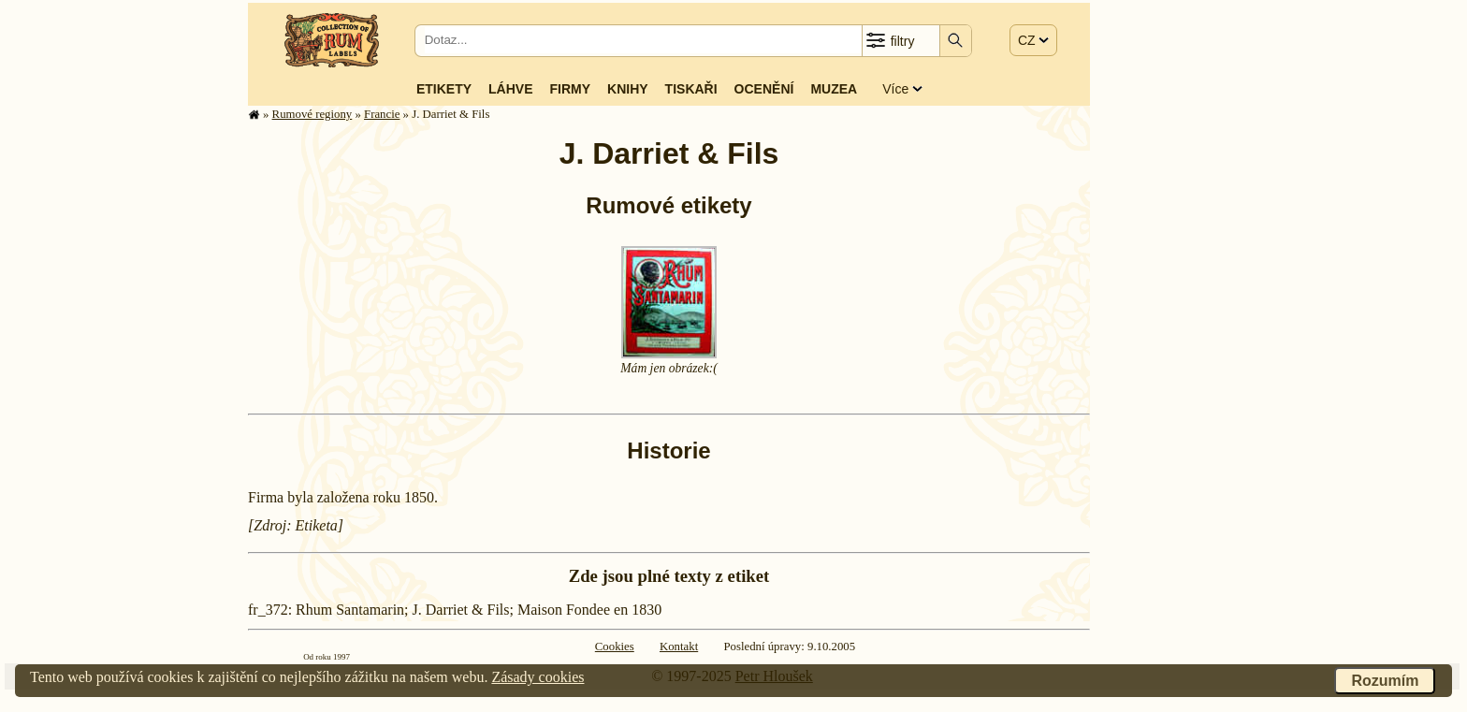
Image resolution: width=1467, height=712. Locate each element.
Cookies (614, 646)
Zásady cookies (537, 677)
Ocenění (764, 88)
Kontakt (679, 646)
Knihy (627, 88)
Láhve (510, 88)
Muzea (833, 88)
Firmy (569, 88)
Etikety (444, 88)
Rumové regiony (312, 114)
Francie (381, 114)
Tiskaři (691, 88)
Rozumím (1384, 681)
